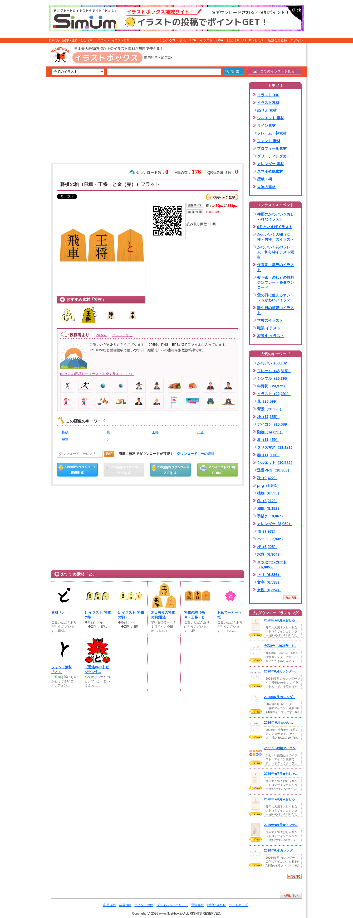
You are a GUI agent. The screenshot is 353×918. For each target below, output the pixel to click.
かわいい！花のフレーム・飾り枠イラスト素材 (275, 252)
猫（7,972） (267, 531)
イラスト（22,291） (274, 394)
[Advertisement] (21, 125)
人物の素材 (266, 187)
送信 (109, 454)
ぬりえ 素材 (267, 110)
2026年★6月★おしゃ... (281, 620)
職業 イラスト (268, 328)
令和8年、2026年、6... (280, 646)
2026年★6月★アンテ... (281, 825)
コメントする (122, 335)
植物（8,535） (269, 493)
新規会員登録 (277, 40)
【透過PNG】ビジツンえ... (97, 669)
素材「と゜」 (61, 612)
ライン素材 (266, 125)
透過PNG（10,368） (274, 470)
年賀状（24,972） (272, 386)
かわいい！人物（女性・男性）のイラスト (275, 237)
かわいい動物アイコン (280, 748)
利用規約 (109, 905)
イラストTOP (268, 95)
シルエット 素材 (270, 118)
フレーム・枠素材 (272, 133)
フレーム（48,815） (274, 371)
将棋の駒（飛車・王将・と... (196, 615)
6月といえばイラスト (274, 227)
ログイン (297, 40)
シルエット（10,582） (275, 462)
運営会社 (197, 905)
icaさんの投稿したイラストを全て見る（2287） (97, 374)
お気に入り (222, 197)
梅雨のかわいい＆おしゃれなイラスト (275, 216)
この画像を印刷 (217, 470)
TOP (193, 40)
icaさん (101, 335)
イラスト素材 (268, 102)
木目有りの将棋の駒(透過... (163, 615)
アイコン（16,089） (274, 424)
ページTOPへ (291, 895)
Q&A (220, 40)
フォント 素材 (268, 141)
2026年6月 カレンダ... (279, 697)
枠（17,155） (268, 417)
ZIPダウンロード (170, 470)
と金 (200, 432)
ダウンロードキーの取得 (195, 454)
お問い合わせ (216, 905)
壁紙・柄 (264, 179)
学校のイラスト (270, 320)
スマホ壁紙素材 (270, 171)
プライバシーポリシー (172, 905)
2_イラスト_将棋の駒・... (98, 615)
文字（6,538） (269, 582)
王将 (155, 432)
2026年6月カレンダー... (281, 671)
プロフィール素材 (272, 148)
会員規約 (125, 905)
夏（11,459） (268, 440)
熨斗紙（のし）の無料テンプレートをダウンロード (275, 282)
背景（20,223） (270, 409)
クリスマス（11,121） (275, 447)
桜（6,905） (267, 547)
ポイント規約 (143, 905)
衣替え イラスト (270, 336)
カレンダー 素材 (270, 164)
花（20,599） (268, 401)
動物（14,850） (270, 432)
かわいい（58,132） (274, 363)
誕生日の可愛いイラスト (275, 310)
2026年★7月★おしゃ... (281, 774)
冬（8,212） (267, 501)
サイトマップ (238, 905)
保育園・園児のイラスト (275, 267)
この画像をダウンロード (77, 470)
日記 (230, 40)
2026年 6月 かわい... (278, 722)
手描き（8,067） (271, 516)
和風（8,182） (269, 508)
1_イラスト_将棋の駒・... (131, 615)
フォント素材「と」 (61, 669)
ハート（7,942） (271, 539)
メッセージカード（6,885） (272, 564)
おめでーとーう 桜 (230, 615)
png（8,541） (269, 485)
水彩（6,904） (269, 554)
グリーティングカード (275, 156)
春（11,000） (268, 455)
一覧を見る (290, 597)
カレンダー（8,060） (274, 524)
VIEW (255, 635)
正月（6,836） (269, 575)
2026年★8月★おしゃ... (281, 799)
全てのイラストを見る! (274, 71)
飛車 (65, 439)
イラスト (206, 40)
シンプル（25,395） (274, 378)
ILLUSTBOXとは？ (250, 40)
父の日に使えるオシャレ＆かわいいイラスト (275, 297)
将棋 (65, 432)
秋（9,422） (267, 478)
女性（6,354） (269, 590)
